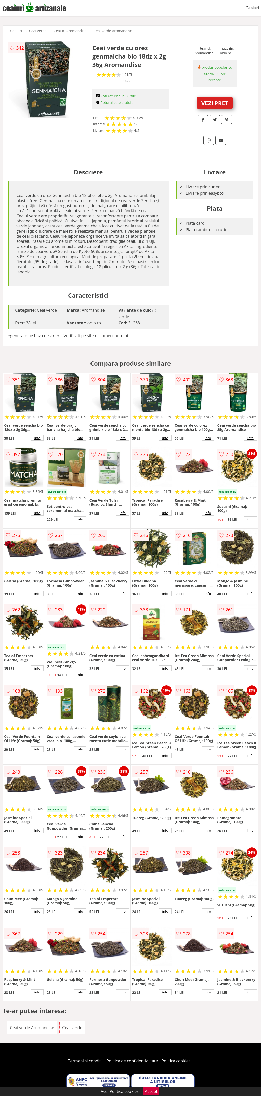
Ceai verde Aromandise (113, 30)
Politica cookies (176, 1061)
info (37, 438)
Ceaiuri (252, 8)
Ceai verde (38, 30)
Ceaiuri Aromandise (70, 30)
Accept (151, 1091)
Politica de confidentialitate (132, 1061)
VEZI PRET (214, 103)
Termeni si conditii (85, 1061)
